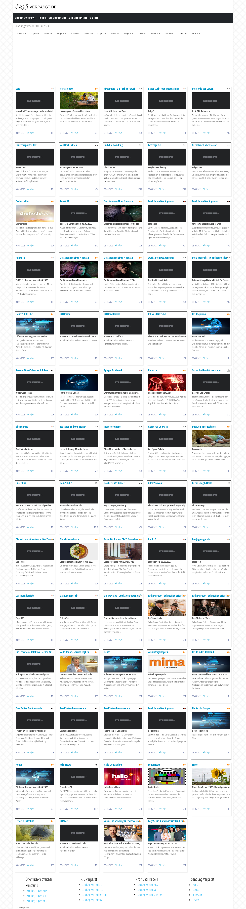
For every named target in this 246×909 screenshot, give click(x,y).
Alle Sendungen (77, 18)
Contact (196, 890)
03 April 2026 (102, 33)
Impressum (197, 895)
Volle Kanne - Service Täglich (74, 652)
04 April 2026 (88, 33)
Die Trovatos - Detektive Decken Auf (122, 596)
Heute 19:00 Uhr (24, 314)
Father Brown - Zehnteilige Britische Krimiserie (166, 597)
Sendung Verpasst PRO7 (148, 885)
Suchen (94, 18)
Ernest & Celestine (25, 821)
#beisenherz (22, 427)
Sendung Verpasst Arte (37, 901)
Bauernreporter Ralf (26, 145)
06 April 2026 (61, 33)
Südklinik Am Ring (113, 145)
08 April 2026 (35, 33)
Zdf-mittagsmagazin (158, 652)
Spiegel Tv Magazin (113, 370)
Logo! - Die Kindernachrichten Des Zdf (165, 822)
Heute (107, 652)
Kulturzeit (153, 370)
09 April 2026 (21, 33)
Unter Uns (21, 483)
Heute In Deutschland (203, 652)
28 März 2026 (182, 33)
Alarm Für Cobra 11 (158, 427)
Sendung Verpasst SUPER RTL (95, 895)
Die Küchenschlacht (70, 539)
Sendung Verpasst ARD (37, 891)
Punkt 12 (64, 201)
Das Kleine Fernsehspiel (204, 427)
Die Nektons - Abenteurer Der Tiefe (34, 539)
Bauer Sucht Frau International (164, 89)
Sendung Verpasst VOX (92, 900)
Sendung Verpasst (25, 18)
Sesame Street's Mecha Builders (32, 370)
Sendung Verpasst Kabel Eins (150, 895)
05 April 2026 (75, 33)
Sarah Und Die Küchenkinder (206, 370)
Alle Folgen (30, 132)
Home (195, 885)
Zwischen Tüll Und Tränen (73, 427)
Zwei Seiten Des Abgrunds (161, 201)
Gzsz (18, 89)
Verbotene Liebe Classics (204, 145)
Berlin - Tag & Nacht (202, 483)
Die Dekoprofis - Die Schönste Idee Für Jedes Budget (209, 259)
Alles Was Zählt (155, 483)
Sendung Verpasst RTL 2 (93, 890)
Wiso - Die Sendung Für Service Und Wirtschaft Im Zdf (122, 822)
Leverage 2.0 (154, 145)
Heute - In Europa (201, 708)
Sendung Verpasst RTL (92, 885)
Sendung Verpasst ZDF (36, 896)
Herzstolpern (66, 89)
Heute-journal (199, 314)
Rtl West (64, 821)
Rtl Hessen (65, 314)
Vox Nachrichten (68, 145)
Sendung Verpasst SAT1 (147, 890)
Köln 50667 (66, 483)
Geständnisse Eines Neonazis (118, 201)
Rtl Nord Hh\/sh (112, 314)
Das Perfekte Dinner (114, 483)
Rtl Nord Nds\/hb (157, 314)
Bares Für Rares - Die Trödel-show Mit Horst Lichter (121, 540)
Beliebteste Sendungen (52, 18)
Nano (195, 764)
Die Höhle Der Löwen (203, 89)
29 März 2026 (168, 33)
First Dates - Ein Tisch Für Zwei (119, 89)
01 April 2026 (128, 33)
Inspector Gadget (112, 427)
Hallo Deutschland (113, 764)
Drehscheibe (22, 201)
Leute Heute (154, 764)
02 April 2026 (115, 33)
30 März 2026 (155, 33)
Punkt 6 (152, 539)
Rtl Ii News (65, 764)
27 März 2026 (195, 33)
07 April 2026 (48, 33)
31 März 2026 (142, 33)
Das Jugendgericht (201, 539)
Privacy (196, 900)
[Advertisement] (115, 61)
